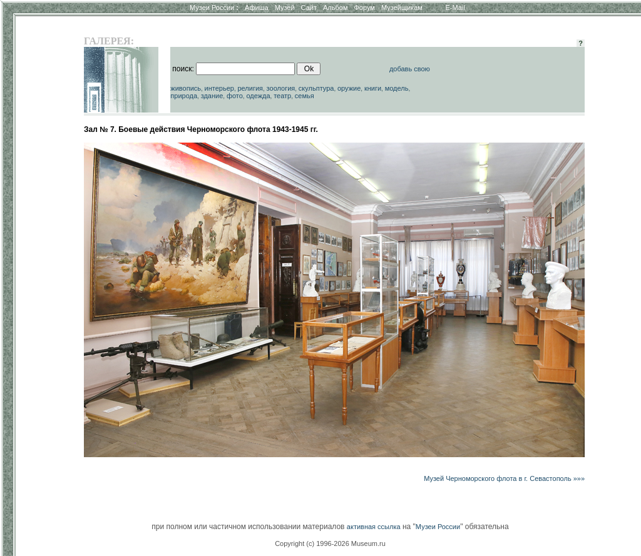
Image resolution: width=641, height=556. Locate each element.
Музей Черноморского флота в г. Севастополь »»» (504, 478)
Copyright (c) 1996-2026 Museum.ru (330, 543)
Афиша (257, 7)
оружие (349, 88)
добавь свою (409, 69)
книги (372, 88)
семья (304, 95)
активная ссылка (374, 526)
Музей (285, 7)
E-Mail (455, 7)
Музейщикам (402, 7)
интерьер (219, 88)
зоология (281, 88)
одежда (258, 95)
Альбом (335, 7)
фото (235, 95)
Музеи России (214, 7)
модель (397, 88)
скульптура (316, 88)
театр (282, 95)
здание (212, 95)
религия (250, 88)
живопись (185, 88)
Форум (364, 7)
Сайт (309, 7)
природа (183, 95)
